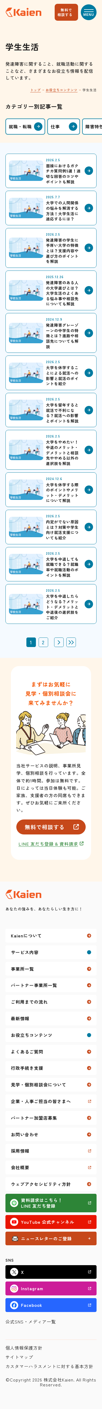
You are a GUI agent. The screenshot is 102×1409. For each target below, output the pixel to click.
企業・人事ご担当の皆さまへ (41, 1101)
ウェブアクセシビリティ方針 (41, 1184)
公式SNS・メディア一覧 (30, 1321)
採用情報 (20, 1150)
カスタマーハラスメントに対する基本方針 (49, 1366)
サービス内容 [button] (25, 952)
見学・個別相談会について (38, 1084)
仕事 (55, 126)
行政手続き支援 (27, 1068)
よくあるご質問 (27, 1051)
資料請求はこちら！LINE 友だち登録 (42, 1203)
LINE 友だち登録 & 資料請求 (48, 843)
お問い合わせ (25, 1134)
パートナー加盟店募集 (34, 1118)
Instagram (32, 1288)
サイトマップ (19, 1357)
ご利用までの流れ (29, 1001)
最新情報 (20, 1018)
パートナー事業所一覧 (34, 985)
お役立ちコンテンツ (62, 89)
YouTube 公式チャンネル (47, 1222)
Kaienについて (26, 935)
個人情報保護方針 (23, 1347)
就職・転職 (20, 126)
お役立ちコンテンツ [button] (31, 1035)
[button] (89, 12)
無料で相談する (65, 12)
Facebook (31, 1305)
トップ (35, 89)
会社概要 (20, 1167)
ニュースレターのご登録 (46, 1238)
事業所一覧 (22, 968)
